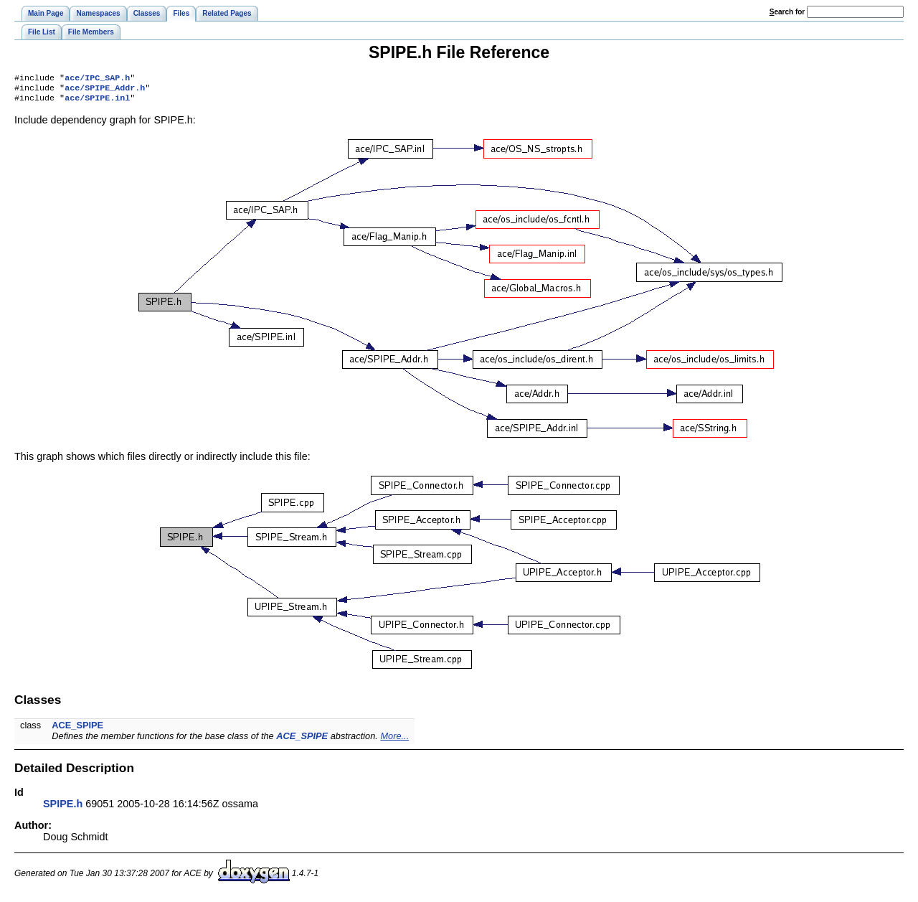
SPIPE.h (62, 808)
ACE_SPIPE (77, 729)
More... (394, 740)
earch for (787, 12)
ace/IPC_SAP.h (97, 79)
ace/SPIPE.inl (97, 102)
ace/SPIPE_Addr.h (105, 90)
